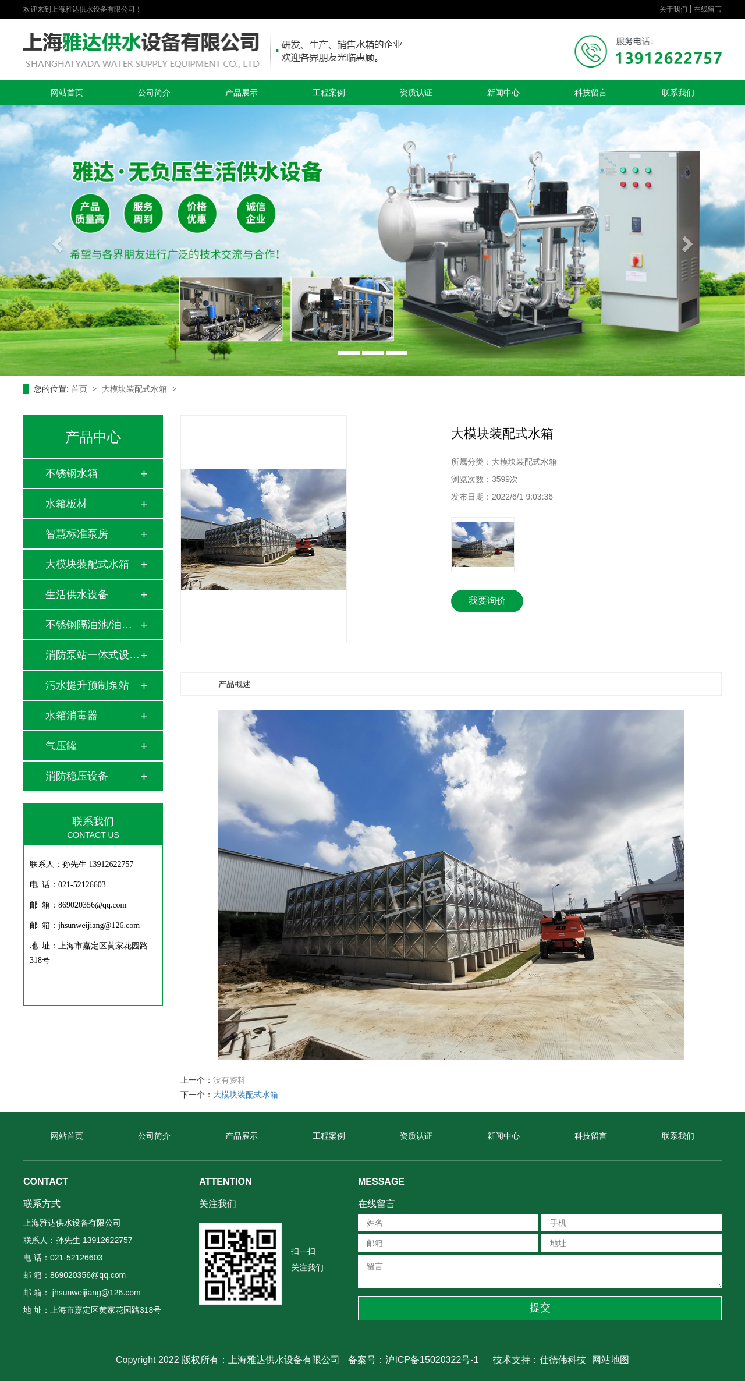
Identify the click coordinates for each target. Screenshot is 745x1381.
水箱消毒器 (71, 715)
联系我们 (678, 92)
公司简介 (154, 92)
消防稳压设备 (76, 776)
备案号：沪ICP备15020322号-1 (413, 1360)
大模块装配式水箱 (135, 389)
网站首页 (67, 92)
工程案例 (329, 92)
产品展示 (241, 92)
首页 (80, 389)
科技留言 (590, 92)
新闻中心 (503, 92)
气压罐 (61, 746)
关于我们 (673, 9)
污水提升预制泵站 (87, 685)
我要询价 (487, 600)
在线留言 (708, 9)
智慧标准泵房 (76, 534)
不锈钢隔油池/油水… (92, 625)
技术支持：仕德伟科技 (539, 1360)
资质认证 (416, 92)
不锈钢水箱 (71, 473)
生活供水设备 (76, 594)
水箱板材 (66, 503)
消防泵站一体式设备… (92, 655)
